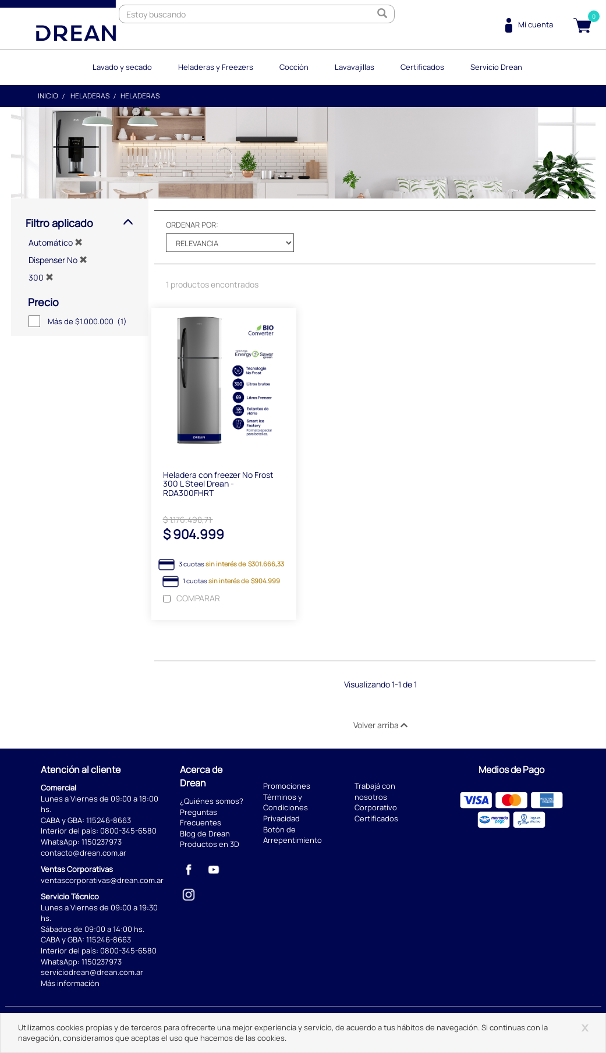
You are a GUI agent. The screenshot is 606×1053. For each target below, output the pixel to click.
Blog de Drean (205, 833)
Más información (70, 983)
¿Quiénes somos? (211, 801)
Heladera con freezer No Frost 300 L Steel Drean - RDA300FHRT (218, 483)
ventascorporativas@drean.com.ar (102, 880)
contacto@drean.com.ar (83, 853)
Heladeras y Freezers (215, 67)
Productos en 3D (209, 844)
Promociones (286, 786)
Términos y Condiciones (285, 802)
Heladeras (89, 96)
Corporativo (376, 807)
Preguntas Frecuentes (200, 817)
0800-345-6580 (128, 830)
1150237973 (101, 841)
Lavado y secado (122, 67)
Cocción (294, 67)
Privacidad (281, 818)
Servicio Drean (496, 67)
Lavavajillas (354, 67)
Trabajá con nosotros (375, 791)
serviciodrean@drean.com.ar (92, 972)
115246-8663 (108, 820)
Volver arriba (380, 725)
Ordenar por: (192, 224)
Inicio (48, 96)
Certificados (422, 67)
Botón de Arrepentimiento (292, 835)
